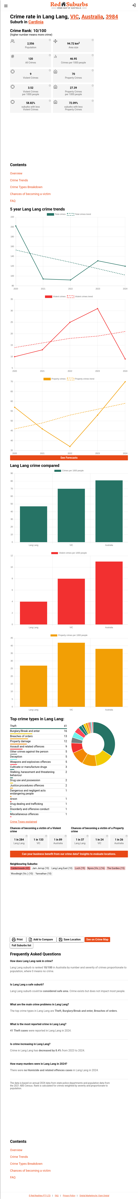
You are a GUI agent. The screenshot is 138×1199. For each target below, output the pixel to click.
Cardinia (35, 22)
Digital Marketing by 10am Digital (94, 1195)
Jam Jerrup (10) (40, 868)
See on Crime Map (97, 939)
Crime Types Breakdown (26, 187)
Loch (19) (80, 868)
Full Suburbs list (21, 945)
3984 (112, 16)
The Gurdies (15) (116, 868)
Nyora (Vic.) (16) (96, 868)
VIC (74, 16)
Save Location (72, 939)
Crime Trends (19, 180)
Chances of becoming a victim (30, 194)
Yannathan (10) (43, 873)
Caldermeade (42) (20, 868)
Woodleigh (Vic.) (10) (22, 873)
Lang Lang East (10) (62, 868)
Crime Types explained (23, 821)
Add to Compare (43, 939)
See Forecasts (69, 457)
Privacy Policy (69, 1195)
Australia (92, 16)
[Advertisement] (69, 139)
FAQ (12, 201)
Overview (16, 173)
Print (20, 939)
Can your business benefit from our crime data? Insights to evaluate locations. (69, 854)
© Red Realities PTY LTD (40, 1195)
